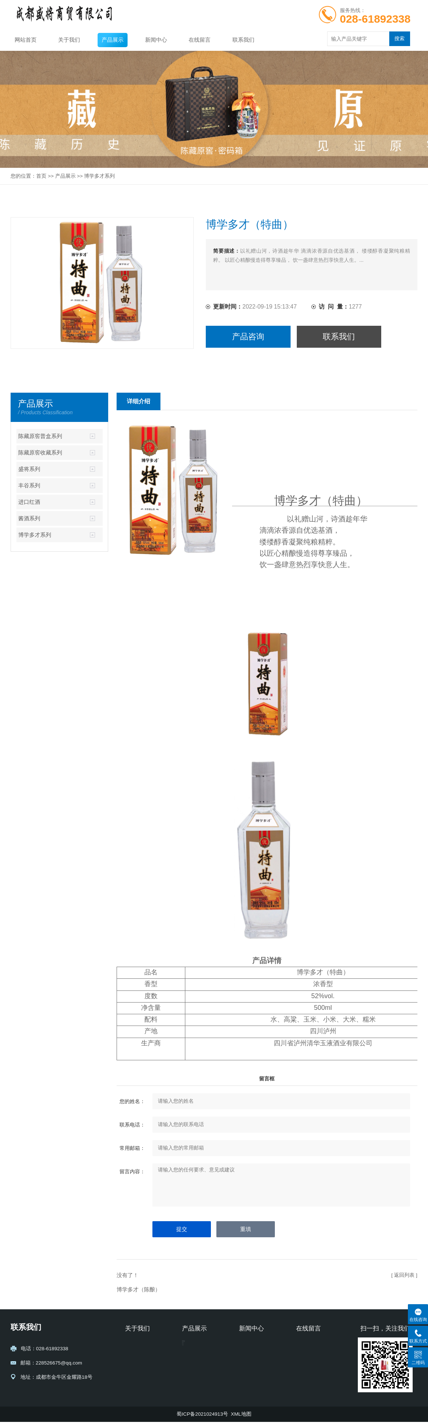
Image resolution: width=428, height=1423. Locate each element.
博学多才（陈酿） (138, 1289)
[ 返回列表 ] (404, 1275)
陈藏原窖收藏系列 (40, 453)
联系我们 (243, 40)
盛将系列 (29, 469)
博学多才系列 (99, 176)
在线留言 (200, 40)
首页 (41, 176)
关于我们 (69, 40)
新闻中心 (156, 40)
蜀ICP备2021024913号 (202, 1415)
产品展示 (113, 40)
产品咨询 (248, 336)
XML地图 (241, 1415)
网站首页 (26, 40)
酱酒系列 (29, 518)
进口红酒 (29, 502)
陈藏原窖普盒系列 (40, 436)
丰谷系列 (29, 485)
